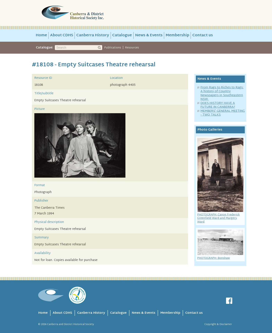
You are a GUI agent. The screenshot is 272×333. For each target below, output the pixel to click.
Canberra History (92, 35)
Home (41, 35)
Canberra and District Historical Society (70, 324)
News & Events (149, 35)
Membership (177, 35)
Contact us (202, 35)
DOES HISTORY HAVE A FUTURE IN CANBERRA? (218, 105)
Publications (112, 47)
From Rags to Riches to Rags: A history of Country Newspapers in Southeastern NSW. (222, 93)
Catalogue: (44, 48)
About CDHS (61, 35)
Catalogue (122, 35)
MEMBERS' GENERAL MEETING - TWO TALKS (223, 113)
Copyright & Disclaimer (218, 324)
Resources (132, 47)
